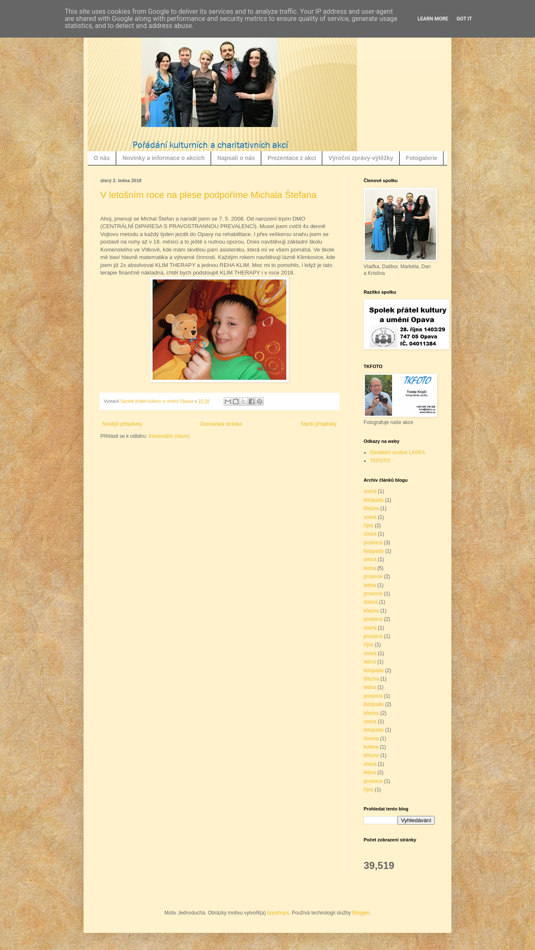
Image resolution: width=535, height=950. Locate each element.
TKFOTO (380, 461)
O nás (102, 158)
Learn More (433, 19)
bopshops (278, 913)
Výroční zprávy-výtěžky (361, 158)
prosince (373, 543)
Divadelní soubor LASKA (397, 452)
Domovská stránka (221, 424)
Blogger (360, 913)
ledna (370, 568)
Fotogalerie (421, 158)
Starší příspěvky (318, 424)
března (371, 508)
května (371, 747)
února (370, 491)
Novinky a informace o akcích (163, 158)
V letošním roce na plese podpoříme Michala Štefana (208, 195)
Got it (464, 19)
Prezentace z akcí (292, 158)
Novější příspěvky (122, 424)
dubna (370, 602)
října (368, 525)
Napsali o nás (236, 158)
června (371, 739)
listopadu (374, 500)
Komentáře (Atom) (168, 436)
